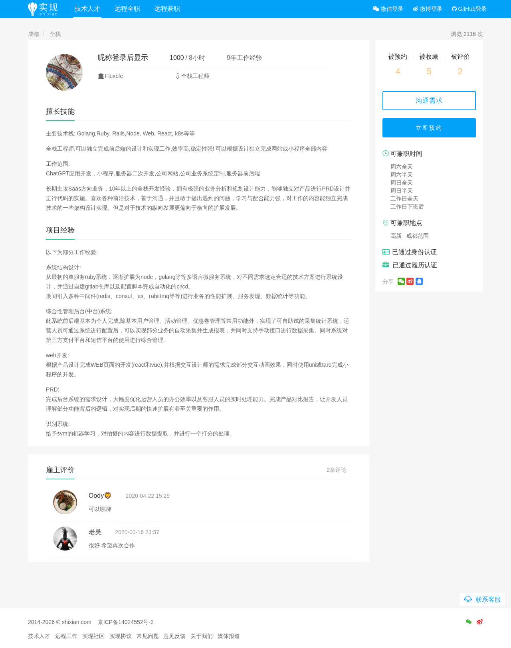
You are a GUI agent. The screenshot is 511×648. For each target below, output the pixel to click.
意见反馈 (174, 636)
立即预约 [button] (429, 128)
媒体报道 (229, 636)
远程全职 (127, 8)
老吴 (95, 532)
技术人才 (87, 8)
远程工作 (66, 636)
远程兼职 (167, 8)
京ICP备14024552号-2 (126, 622)
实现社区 (93, 636)
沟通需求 (429, 100)
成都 (33, 34)
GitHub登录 (469, 9)
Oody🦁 (100, 495)
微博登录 (427, 9)
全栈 (55, 34)
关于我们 (201, 636)
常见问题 (148, 636)
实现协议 (120, 636)
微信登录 (388, 9)
